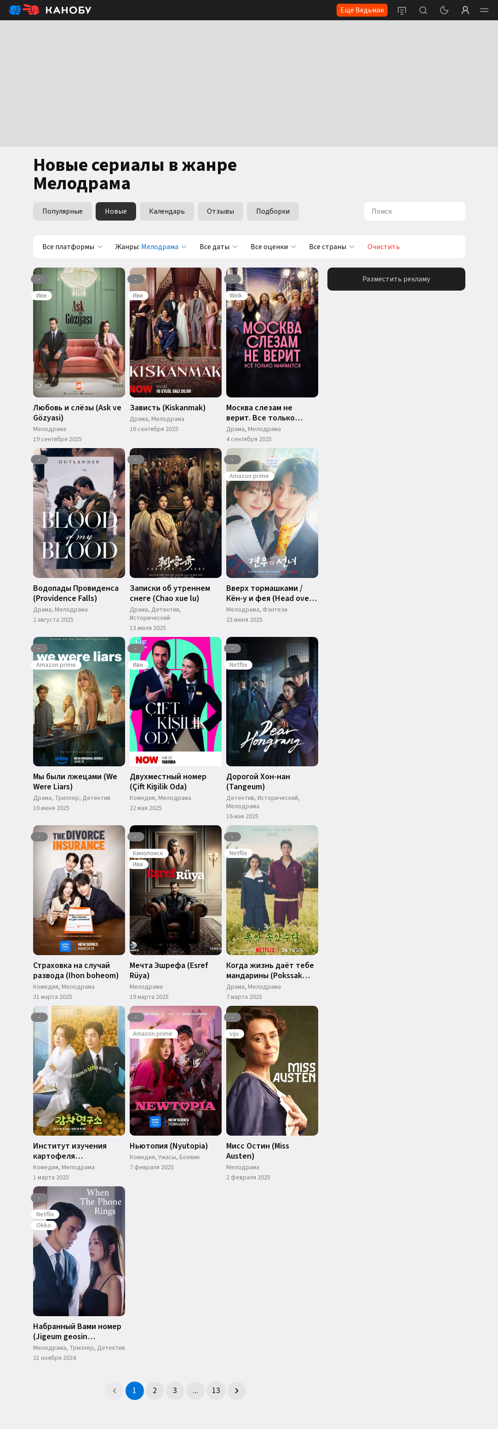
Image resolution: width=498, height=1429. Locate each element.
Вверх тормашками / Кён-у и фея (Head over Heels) (269, 593)
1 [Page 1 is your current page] (134, 1390)
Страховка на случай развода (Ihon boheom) (76, 971)
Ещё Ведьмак (362, 10)
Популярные (62, 211)
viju (234, 1033)
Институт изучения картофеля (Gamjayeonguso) (70, 1151)
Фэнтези (275, 610)
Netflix (238, 665)
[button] (114, 1391)
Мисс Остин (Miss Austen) (257, 1151)
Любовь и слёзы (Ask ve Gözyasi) (77, 413)
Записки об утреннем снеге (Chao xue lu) (170, 593)
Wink (235, 295)
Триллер (67, 798)
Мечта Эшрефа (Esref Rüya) (169, 971)
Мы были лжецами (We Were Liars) (75, 782)
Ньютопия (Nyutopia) (169, 1146)
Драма (139, 419)
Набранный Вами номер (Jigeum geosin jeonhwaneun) (77, 1332)
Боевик (189, 1157)
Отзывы (220, 211)
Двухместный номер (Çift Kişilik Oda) (168, 782)
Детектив (165, 610)
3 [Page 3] (175, 1390)
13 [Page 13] (216, 1390)
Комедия (142, 798)
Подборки (273, 211)
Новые (116, 211)
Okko (43, 1225)
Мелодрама (49, 429)
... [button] (195, 1390)
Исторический (150, 618)
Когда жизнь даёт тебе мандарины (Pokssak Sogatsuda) (270, 971)
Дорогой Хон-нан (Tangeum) (258, 782)
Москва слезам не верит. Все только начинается (260, 413)
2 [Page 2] (155, 1390)
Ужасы (167, 1157)
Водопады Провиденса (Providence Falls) (76, 593)
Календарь (167, 211)
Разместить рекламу (396, 279)
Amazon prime (249, 476)
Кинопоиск (148, 853)
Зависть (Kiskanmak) (168, 408)
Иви (41, 295)
